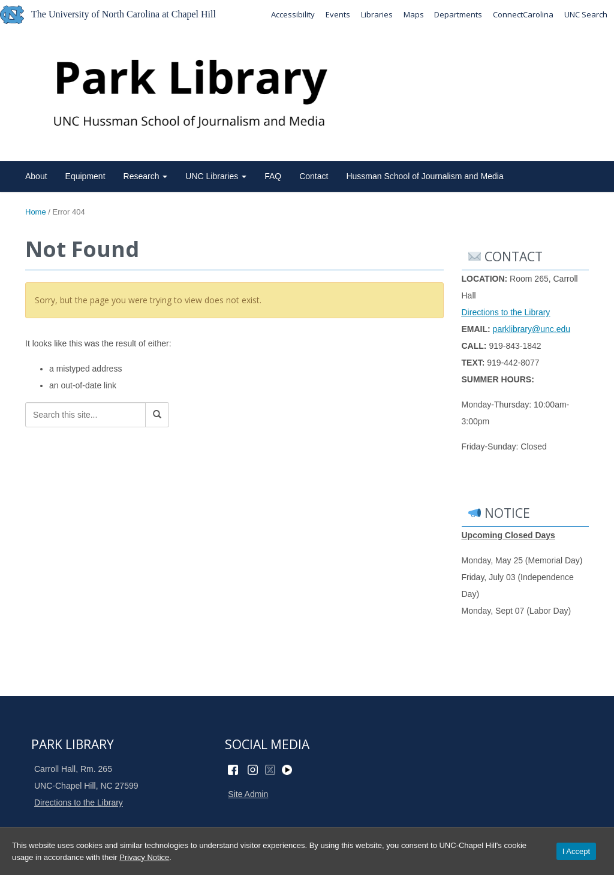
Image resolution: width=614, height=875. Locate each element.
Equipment (85, 176)
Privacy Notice (144, 857)
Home (35, 211)
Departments (458, 14)
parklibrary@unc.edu (531, 329)
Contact (313, 176)
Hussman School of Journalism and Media (424, 176)
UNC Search (585, 14)
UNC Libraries (215, 176)
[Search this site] (85, 414)
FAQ (272, 176)
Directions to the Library (506, 312)
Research (146, 176)
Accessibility (292, 14)
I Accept (576, 851)
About (36, 176)
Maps (413, 14)
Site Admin (248, 794)
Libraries (376, 14)
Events (337, 14)
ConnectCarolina (523, 14)
